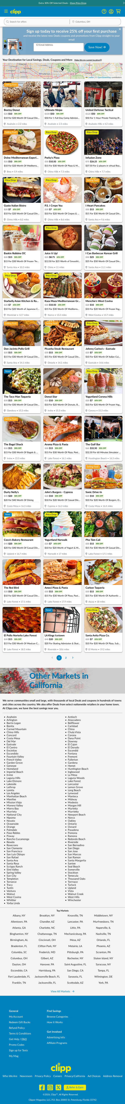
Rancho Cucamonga (16, 839)
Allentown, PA (19, 921)
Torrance (10, 882)
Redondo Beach (75, 839)
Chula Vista (73, 732)
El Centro (10, 747)
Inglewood (72, 772)
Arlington (10, 720)
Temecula (71, 876)
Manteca (71, 796)
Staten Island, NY (103, 958)
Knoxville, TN (75, 915)
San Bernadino (74, 845)
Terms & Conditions (20, 1033)
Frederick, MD (47, 952)
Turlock (70, 885)
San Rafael (11, 857)
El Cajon (71, 744)
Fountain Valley (14, 756)
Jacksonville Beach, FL (47, 976)
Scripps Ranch (13, 866)
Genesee (10, 766)
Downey (71, 741)
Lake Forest (73, 781)
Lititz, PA (75, 928)
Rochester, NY (75, 958)
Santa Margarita (75, 860)
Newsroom (26, 1076)
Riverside (71, 842)
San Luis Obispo (14, 854)
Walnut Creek (74, 894)
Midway (71, 799)
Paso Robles (12, 833)
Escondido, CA (19, 970)
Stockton (71, 872)
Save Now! (97, 47)
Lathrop (9, 787)
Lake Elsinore (12, 781)
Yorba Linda (12, 903)
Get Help (14, 1039)
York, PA (103, 983)
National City (13, 814)
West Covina (12, 897)
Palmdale (10, 830)
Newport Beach (75, 814)
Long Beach (73, 790)
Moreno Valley (13, 805)
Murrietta (72, 811)
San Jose (71, 851)
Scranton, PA (103, 952)
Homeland (11, 769)
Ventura (10, 891)
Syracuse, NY (103, 964)
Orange (9, 827)
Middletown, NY (103, 915)
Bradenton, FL (19, 946)
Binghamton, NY (19, 934)
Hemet (70, 766)
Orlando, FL (103, 940)
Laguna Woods (75, 778)
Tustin (8, 888)
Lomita (9, 790)
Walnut (9, 894)
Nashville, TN (103, 934)
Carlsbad (71, 726)
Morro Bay (11, 808)
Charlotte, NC (47, 928)
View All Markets (62, 991)
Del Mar (10, 741)
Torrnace (71, 882)
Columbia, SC (19, 952)
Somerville (72, 869)
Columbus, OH (19, 958)
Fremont (71, 756)
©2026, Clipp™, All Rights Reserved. (60, 1095)
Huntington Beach (76, 769)
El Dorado (72, 747)
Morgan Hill (73, 805)
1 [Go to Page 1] (59, 658)
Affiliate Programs (57, 1043)
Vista (69, 891)
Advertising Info (56, 1037)
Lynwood (71, 793)
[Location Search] (95, 22)
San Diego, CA (75, 970)
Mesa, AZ (75, 940)
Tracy (8, 885)
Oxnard (70, 827)
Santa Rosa (11, 863)
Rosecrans (11, 845)
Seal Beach (72, 866)
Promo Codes (16, 1045)
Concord (10, 735)
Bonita (9, 726)
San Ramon (73, 857)
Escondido (11, 753)
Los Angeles (12, 793)
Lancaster (72, 784)
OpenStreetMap (104, 77)
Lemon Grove (74, 787)
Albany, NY (19, 915)
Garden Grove (13, 763)
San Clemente (13, 848)
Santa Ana (11, 860)
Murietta (71, 808)
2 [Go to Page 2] (66, 658)
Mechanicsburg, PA (75, 934)
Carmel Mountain (15, 729)
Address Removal (112, 1076)
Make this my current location (88, 60)
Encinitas (10, 750)
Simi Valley (11, 869)
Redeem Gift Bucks (19, 1022)
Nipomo (10, 818)
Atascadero (73, 720)
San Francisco (13, 851)
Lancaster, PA (75, 921)
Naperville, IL (103, 928)
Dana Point (73, 738)
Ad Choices (94, 1076)
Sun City (10, 876)
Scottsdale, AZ (75, 983)
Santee (70, 863)
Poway (9, 836)
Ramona (71, 836)
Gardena (71, 763)
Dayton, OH (19, 964)
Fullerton (71, 759)
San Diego (72, 848)
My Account (16, 1016)
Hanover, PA (47, 964)
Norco (70, 818)
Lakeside (10, 784)
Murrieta (10, 811)
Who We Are (10, 1076)
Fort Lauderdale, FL (19, 976)
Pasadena (72, 830)
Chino (70, 729)
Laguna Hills (12, 778)
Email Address (44, 45)
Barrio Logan (12, 723)
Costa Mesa (12, 738)
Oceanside (11, 824)
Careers (57, 1076)
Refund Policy (17, 1028)
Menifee (10, 799)
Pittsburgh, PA (75, 952)
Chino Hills (11, 732)
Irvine (8, 775)
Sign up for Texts (18, 1050)
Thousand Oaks (75, 879)
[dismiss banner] (120, 29)
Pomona (71, 833)
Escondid (71, 750)
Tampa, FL (103, 970)
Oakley (70, 821)
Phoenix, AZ (103, 946)
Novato (9, 821)
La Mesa (71, 775)
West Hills (72, 897)
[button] (111, 11)
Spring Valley (12, 872)
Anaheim (10, 717)
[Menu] (6, 11)
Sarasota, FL (75, 976)
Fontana (71, 753)
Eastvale (10, 744)
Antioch (71, 717)
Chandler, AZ (47, 921)
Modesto (71, 802)
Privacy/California (75, 1076)
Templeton (11, 879)
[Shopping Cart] (118, 11)
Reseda (9, 842)
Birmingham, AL (19, 940)
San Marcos (73, 854)
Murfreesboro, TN (103, 921)
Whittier (10, 900)
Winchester (73, 900)
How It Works (55, 1022)
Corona (70, 735)
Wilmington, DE (103, 976)
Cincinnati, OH (47, 940)
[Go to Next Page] (72, 657)
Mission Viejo (13, 802)
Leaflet (90, 77)
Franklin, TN (19, 983)
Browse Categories (57, 1016)
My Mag (13, 1056)
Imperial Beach (13, 772)
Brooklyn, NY (47, 915)
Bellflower (72, 723)
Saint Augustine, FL (75, 964)
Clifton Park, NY (47, 946)
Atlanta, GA (19, 928)
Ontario (71, 824)
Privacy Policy (43, 1076)
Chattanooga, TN (47, 934)
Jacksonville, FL (47, 983)
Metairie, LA (75, 946)
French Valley (13, 759)
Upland (70, 888)
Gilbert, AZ (47, 958)
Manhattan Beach (15, 796)
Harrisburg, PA (47, 970)
